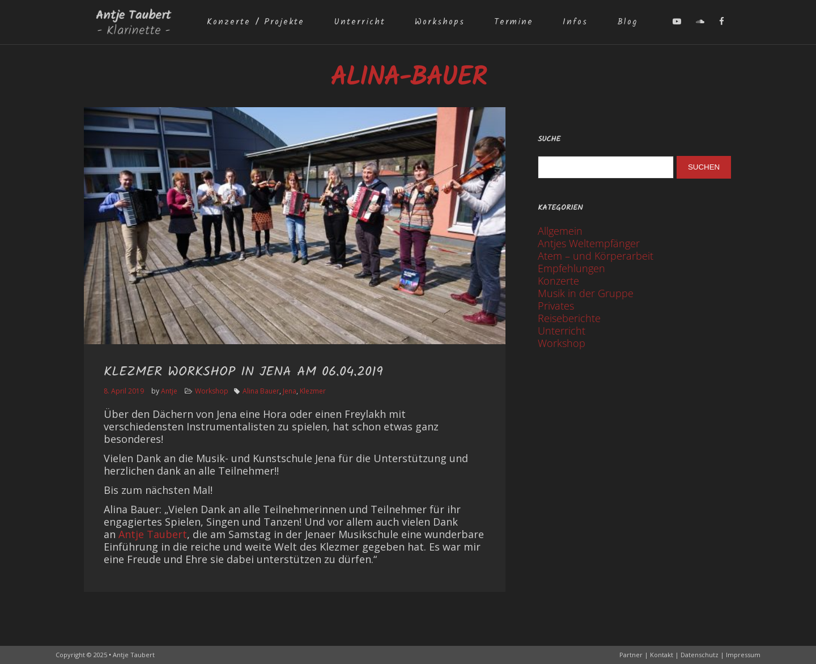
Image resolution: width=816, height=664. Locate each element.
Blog (627, 22)
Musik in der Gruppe (586, 293)
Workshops (440, 22)
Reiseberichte (569, 318)
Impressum (743, 654)
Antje (169, 391)
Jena (289, 391)
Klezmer (313, 391)
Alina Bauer (261, 391)
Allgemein (560, 231)
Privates (556, 305)
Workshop (211, 391)
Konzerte (558, 280)
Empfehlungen (571, 268)
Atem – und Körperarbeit (595, 256)
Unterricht (359, 22)
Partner (631, 654)
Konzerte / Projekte (255, 22)
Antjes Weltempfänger (589, 243)
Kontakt (661, 654)
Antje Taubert (152, 534)
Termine (513, 22)
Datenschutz (700, 654)
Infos (575, 22)
